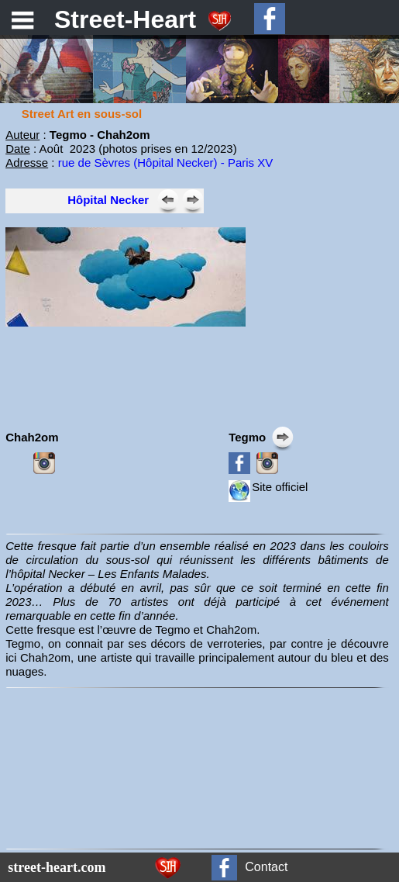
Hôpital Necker (108, 199)
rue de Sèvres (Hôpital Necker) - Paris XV (165, 162)
